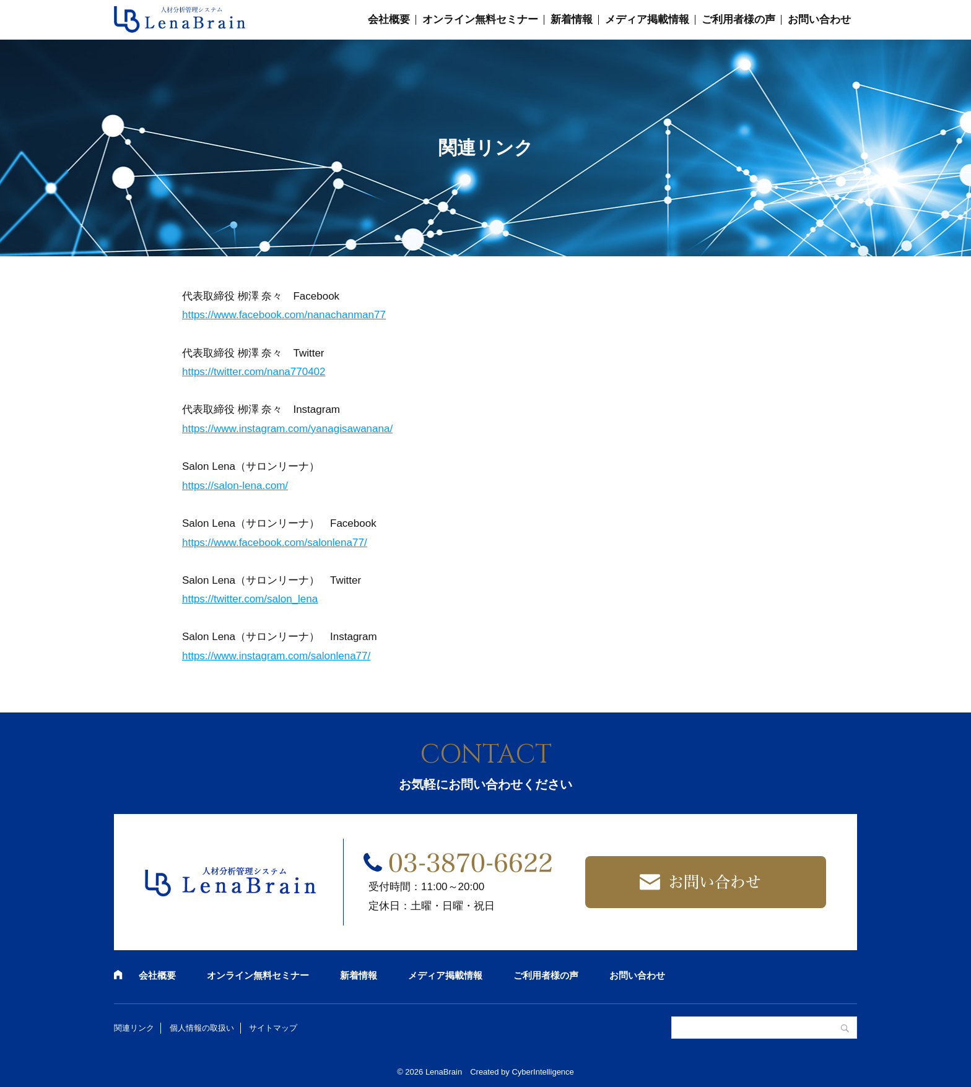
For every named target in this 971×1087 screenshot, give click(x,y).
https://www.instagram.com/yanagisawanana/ (287, 429)
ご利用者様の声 (738, 19)
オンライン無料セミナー (480, 19)
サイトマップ (273, 1028)
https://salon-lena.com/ (235, 486)
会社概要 (389, 19)
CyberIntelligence (542, 1071)
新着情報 (572, 19)
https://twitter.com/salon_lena (250, 599)
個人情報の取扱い (202, 1028)
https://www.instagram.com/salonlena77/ (276, 656)
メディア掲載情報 (647, 19)
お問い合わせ (819, 19)
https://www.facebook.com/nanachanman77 (284, 315)
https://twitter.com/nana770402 (254, 372)
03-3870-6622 (470, 863)
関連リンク (134, 1028)
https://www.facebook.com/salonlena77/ (274, 542)
